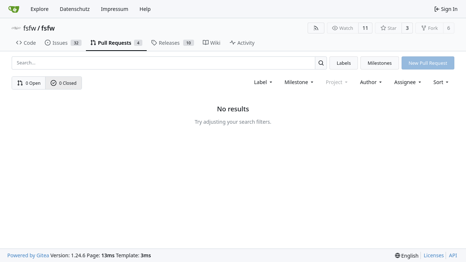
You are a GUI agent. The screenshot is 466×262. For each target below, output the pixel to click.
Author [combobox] (371, 82)
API (453, 255)
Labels (344, 63)
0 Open (29, 83)
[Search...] (321, 62)
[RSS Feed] (316, 28)
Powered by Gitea (28, 255)
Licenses (434, 255)
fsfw (29, 28)
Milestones (380, 63)
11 (365, 27)
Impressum (114, 8)
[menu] (442, 82)
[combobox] (263, 82)
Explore (39, 8)
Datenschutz (75, 8)
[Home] (14, 9)
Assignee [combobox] (408, 82)
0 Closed (64, 83)
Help (145, 8)
